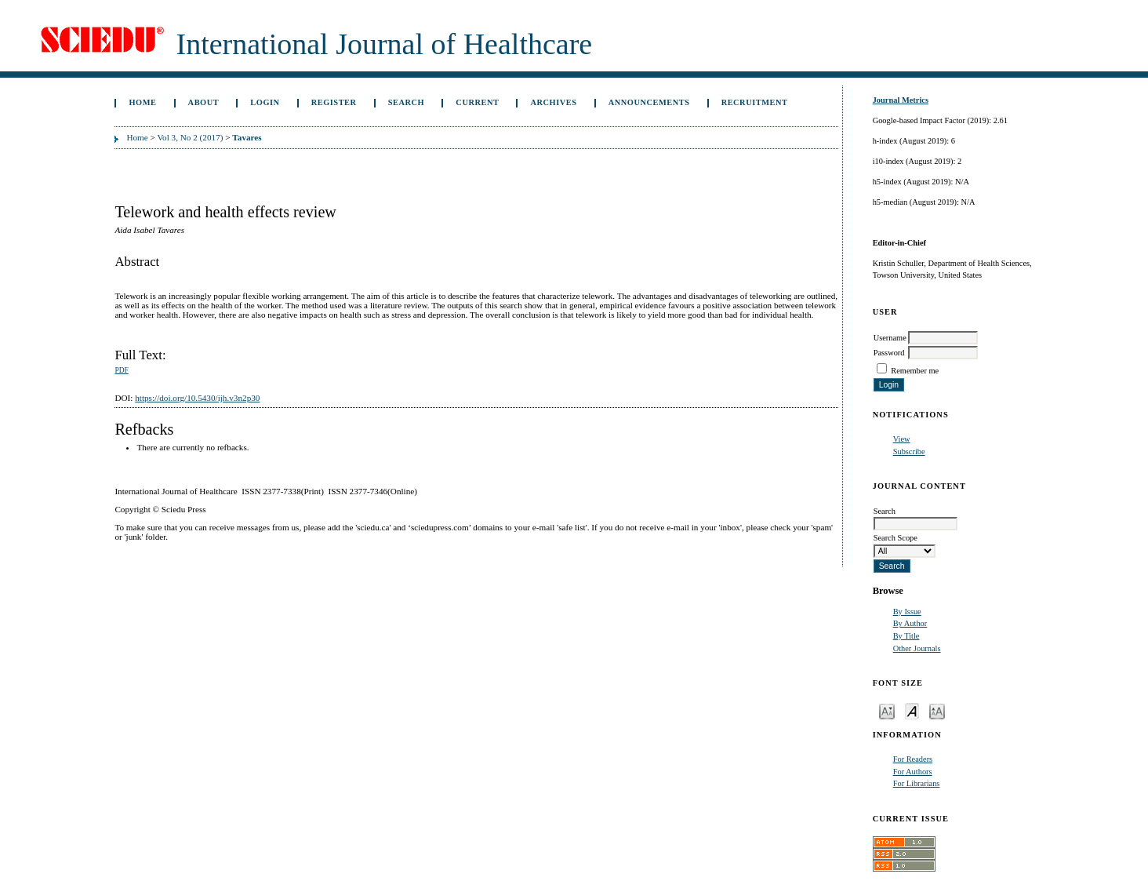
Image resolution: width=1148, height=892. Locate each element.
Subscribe (909, 451)
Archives (554, 102)
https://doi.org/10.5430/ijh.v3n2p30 (197, 397)
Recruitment (754, 102)
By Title (906, 636)
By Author (910, 623)
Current (477, 102)
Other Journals (917, 648)
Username (890, 337)
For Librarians (916, 783)
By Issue (907, 611)
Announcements (649, 102)
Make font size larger (937, 710)
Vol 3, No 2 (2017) (190, 137)
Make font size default (912, 710)
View (901, 439)
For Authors (912, 771)
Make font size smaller (887, 710)
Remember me (915, 370)
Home (142, 102)
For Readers (913, 759)
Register (334, 102)
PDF (121, 370)
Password (889, 352)
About (204, 102)
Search (406, 102)
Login (264, 102)
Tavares (246, 137)
